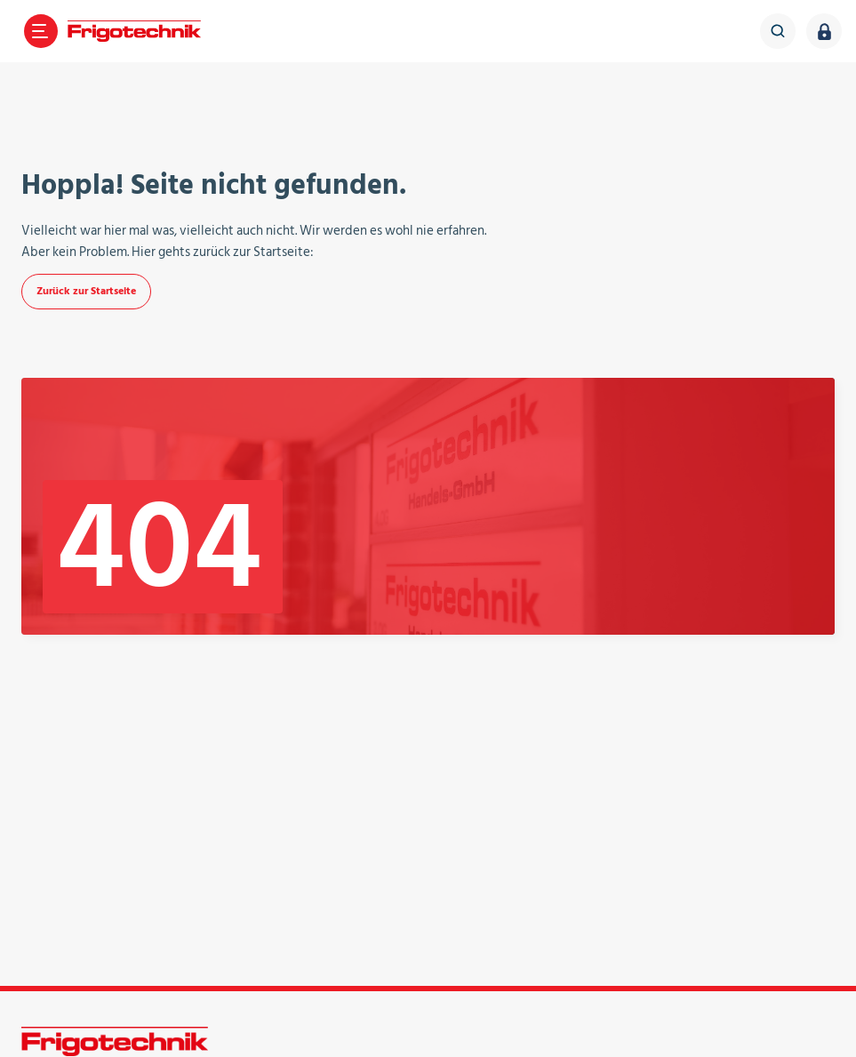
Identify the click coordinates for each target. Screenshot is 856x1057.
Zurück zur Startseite (86, 291)
